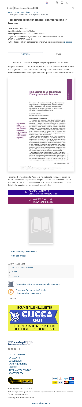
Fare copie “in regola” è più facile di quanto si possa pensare (31, 292)
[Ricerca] (73, 8)
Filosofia (15, 276)
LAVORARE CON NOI (18, 364)
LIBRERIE (13, 367)
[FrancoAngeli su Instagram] (15, 349)
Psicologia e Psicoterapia (22, 267)
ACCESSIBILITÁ (16, 373)
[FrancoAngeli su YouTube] (18, 349)
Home (10, 12)
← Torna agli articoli (17, 256)
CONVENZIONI (15, 361)
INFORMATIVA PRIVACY (20, 370)
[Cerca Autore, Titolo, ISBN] (42, 8)
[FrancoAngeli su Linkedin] (12, 349)
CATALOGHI (14, 358)
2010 (36, 12)
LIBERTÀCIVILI (26, 12)
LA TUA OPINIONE (17, 354)
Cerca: (10, 8)
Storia (14, 272)
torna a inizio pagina (41, 403)
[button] (46, 3)
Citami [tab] (58, 54)
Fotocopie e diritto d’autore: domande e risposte (37, 284)
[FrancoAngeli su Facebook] (9, 349)
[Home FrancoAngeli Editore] (16, 3)
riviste (16, 12)
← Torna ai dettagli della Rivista (22, 251)
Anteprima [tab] (25, 54)
